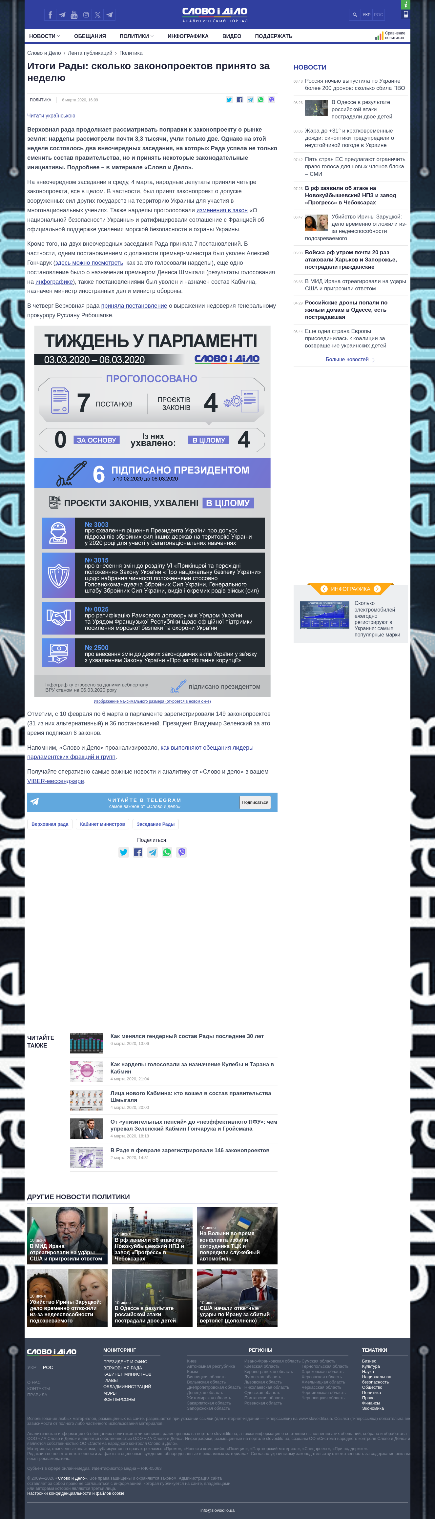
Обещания (90, 36)
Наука (368, 1371)
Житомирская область (209, 1397)
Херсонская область (321, 1376)
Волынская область (206, 1382)
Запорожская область (208, 1408)
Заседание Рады (156, 824)
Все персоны (119, 1399)
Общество (372, 1387)
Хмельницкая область (323, 1382)
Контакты (38, 1388)
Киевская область (262, 1366)
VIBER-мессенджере (55, 781)
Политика (131, 53)
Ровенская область (263, 1403)
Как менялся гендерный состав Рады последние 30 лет (187, 1039)
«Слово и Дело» (71, 1478)
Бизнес (369, 1361)
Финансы (371, 1403)
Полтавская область (264, 1397)
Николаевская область (266, 1387)
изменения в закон (222, 210)
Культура (371, 1366)
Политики (137, 36)
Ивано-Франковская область (272, 1361)
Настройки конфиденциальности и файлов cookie (75, 1493)
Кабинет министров (102, 824)
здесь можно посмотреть (89, 263)
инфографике (54, 282)
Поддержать (274, 36)
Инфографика (188, 36)
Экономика (373, 1408)
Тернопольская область (324, 1366)
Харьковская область (322, 1371)
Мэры (109, 1393)
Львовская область (263, 1382)
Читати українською (51, 115)
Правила (37, 1394)
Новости (44, 36)
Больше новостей (350, 441)
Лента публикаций (90, 53)
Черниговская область (323, 1392)
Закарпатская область (209, 1403)
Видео (231, 36)
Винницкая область (206, 1376)
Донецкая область (205, 1392)
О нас (34, 1382)
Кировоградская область (268, 1371)
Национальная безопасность (376, 1379)
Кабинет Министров (127, 1374)
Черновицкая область (322, 1397)
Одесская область (262, 1392)
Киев (192, 1361)
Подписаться (255, 802)
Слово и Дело (44, 53)
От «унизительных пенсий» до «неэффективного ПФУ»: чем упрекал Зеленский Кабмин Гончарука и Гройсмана (194, 1129)
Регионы (260, 1350)
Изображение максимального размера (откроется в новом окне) (152, 701)
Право (368, 1397)
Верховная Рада (122, 1367)
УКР (366, 14)
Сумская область (318, 1361)
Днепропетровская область (214, 1387)
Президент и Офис (125, 1361)
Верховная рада (49, 824)
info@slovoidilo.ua (217, 1510)
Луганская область (262, 1376)
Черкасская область (321, 1387)
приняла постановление (134, 305)
